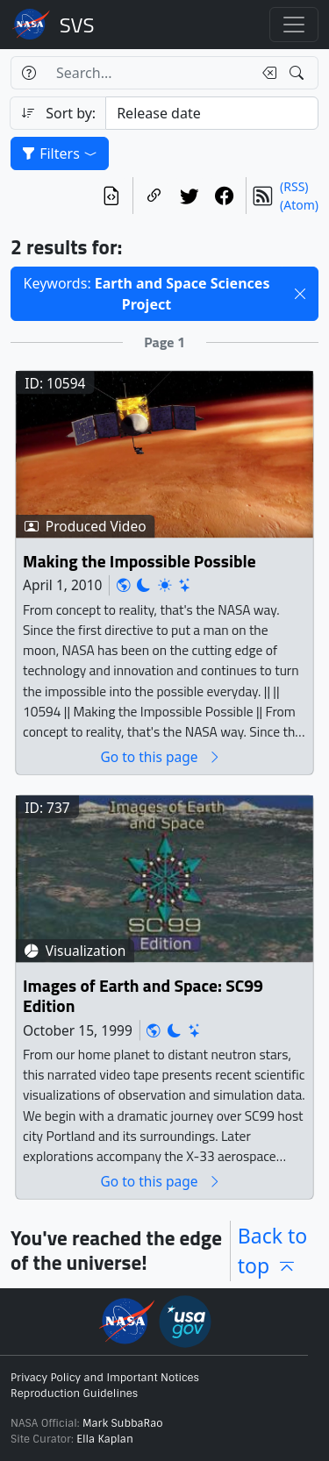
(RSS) (294, 186)
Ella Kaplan (104, 1439)
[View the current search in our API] (111, 195)
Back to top (273, 1251)
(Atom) (299, 204)
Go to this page (160, 757)
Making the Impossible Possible (139, 562)
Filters (59, 153)
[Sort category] (211, 113)
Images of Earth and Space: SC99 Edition (143, 996)
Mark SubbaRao (122, 1423)
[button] (300, 294)
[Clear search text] (266, 72)
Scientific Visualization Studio (77, 24)
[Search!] (298, 72)
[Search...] (149, 72)
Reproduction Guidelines (74, 1393)
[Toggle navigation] (293, 24)
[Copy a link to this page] (154, 195)
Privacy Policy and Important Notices (105, 1378)
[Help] (28, 72)
